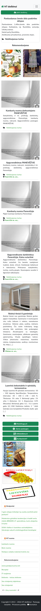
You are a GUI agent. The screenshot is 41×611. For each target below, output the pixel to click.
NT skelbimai (9, 6)
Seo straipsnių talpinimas (11, 581)
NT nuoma (10, 538)
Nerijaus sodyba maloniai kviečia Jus (15, 552)
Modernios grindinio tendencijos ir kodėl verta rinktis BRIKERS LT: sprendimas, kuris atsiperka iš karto (19, 521)
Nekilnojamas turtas (14, 128)
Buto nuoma (6, 548)
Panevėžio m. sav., (11, 177)
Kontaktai (32, 604)
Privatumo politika (19, 604)
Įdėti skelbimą (20, 12)
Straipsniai (10, 506)
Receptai (5, 570)
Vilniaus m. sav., (11, 351)
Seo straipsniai (7, 585)
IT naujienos (6, 573)
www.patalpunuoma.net (11, 566)
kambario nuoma (8, 544)
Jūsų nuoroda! (10, 590)
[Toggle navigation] (37, 6)
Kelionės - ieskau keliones (11, 577)
